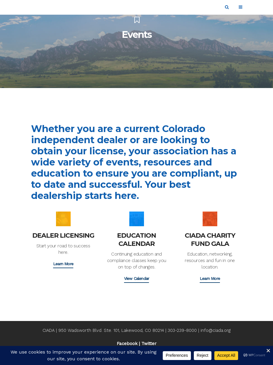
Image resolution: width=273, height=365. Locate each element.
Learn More (63, 263)
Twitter (149, 343)
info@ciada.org (215, 330)
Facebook (127, 343)
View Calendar (136, 278)
